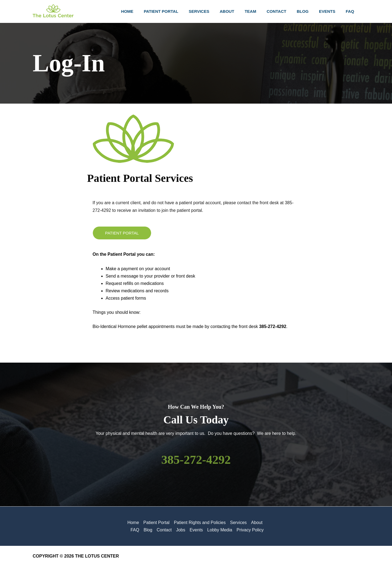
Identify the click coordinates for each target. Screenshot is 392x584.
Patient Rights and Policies (200, 522)
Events (196, 530)
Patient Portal (156, 522)
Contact (164, 530)
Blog (147, 530)
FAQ (134, 530)
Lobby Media (219, 530)
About (256, 522)
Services (238, 522)
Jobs (180, 530)
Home (133, 522)
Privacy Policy (250, 530)
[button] (122, 233)
